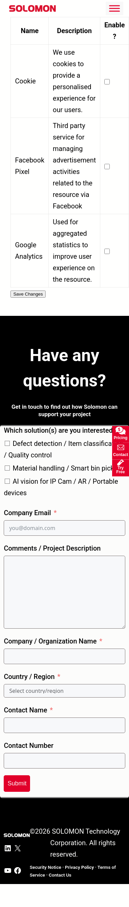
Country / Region (29, 677)
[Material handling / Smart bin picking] (7, 468)
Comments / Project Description (52, 548)
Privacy (79, 867)
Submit (16, 783)
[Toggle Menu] (114, 8)
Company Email (27, 513)
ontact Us (60, 875)
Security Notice (45, 867)
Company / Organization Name (50, 641)
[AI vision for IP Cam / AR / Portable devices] (7, 481)
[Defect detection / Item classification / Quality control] (7, 443)
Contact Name (25, 710)
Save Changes (28, 294)
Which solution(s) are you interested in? (63, 430)
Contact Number (28, 745)
